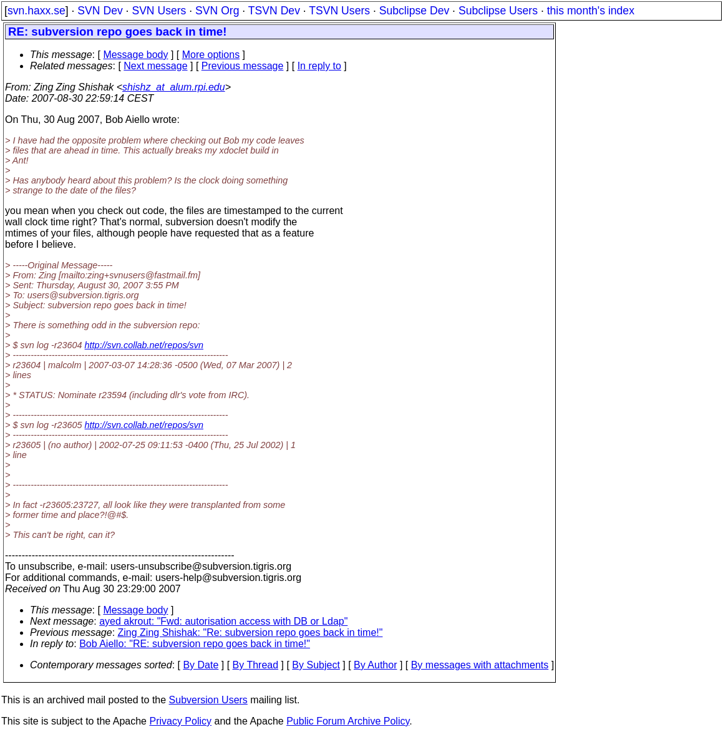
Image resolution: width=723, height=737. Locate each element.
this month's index (590, 10)
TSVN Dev (274, 10)
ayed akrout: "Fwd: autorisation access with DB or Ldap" (223, 621)
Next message (155, 66)
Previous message (242, 66)
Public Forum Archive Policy (347, 721)
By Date (200, 665)
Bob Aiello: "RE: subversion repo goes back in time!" (194, 643)
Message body (135, 54)
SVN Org (217, 10)
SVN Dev (99, 10)
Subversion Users (208, 700)
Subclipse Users (498, 10)
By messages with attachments (480, 665)
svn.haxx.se (36, 10)
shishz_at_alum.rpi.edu (173, 87)
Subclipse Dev (414, 10)
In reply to (319, 66)
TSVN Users (339, 10)
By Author (375, 665)
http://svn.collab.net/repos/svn (144, 345)
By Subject (315, 665)
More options (211, 54)
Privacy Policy (180, 721)
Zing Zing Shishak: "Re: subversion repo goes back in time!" (250, 632)
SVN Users (159, 10)
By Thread (256, 665)
